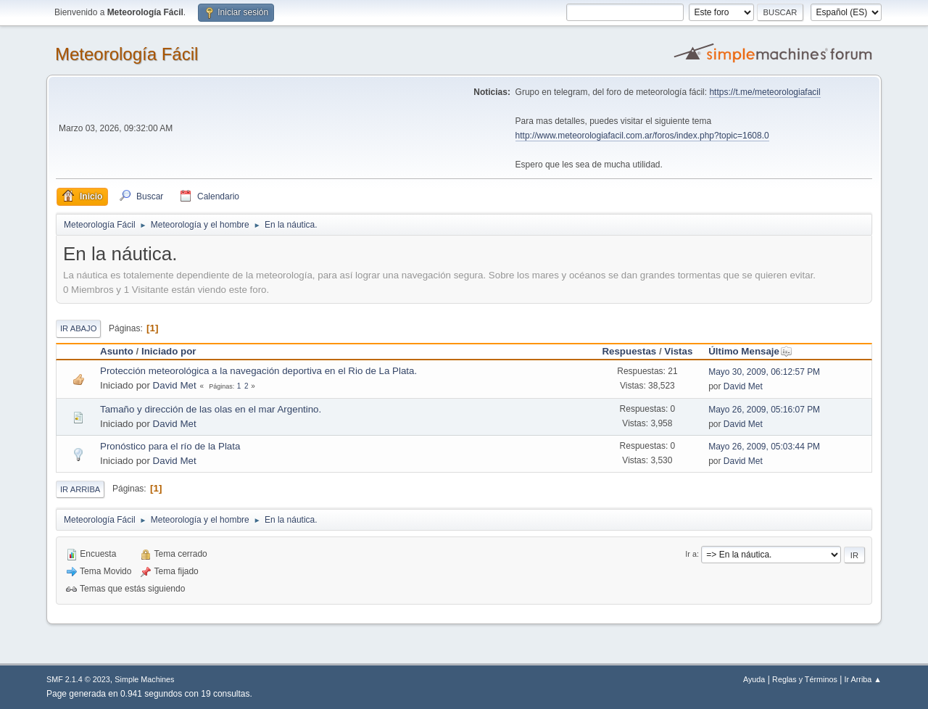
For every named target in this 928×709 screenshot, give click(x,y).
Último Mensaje (750, 351)
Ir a (691, 554)
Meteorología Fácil (126, 54)
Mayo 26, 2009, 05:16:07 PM (764, 410)
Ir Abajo (78, 328)
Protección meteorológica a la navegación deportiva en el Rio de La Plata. (258, 370)
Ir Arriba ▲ (863, 679)
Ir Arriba (80, 489)
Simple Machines (144, 679)
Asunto (116, 351)
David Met (174, 385)
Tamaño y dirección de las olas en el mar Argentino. (210, 409)
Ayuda (754, 679)
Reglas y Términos (804, 679)
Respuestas (629, 351)
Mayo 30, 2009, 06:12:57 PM (764, 372)
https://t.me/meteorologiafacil (764, 92)
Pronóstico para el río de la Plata (170, 446)
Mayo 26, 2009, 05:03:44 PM (764, 446)
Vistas (678, 351)
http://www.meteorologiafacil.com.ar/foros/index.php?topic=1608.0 (642, 135)
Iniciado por (168, 351)
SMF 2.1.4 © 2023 (78, 679)
